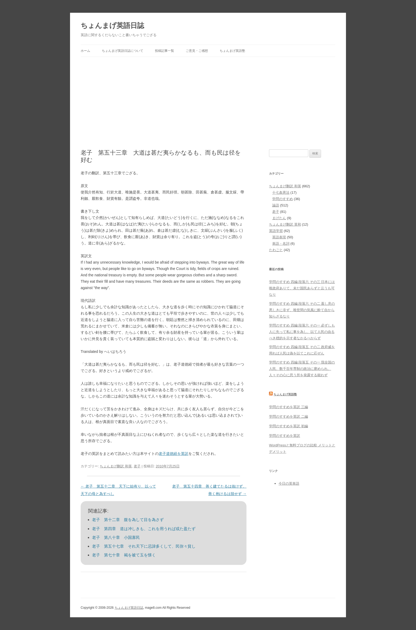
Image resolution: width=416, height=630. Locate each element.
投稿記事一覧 (164, 51)
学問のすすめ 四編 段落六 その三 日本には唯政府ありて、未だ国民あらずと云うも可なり (302, 288)
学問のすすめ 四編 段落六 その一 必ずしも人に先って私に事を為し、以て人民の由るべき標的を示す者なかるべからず (302, 331)
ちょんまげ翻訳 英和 (285, 224)
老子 (137, 466)
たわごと (276, 250)
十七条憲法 (280, 193)
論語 (275, 205)
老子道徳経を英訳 (173, 453)
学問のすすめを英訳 (284, 436)
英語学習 (276, 231)
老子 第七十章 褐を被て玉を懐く (124, 555)
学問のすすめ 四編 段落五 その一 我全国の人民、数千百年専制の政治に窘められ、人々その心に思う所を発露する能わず (302, 368)
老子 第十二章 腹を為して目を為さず (128, 519)
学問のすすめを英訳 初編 (288, 426)
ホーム (85, 51)
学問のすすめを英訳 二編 (288, 416)
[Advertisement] (208, 103)
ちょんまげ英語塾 (232, 51)
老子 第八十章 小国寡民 (116, 537)
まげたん (279, 218)
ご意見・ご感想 (197, 51)
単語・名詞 (280, 244)
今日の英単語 (289, 483)
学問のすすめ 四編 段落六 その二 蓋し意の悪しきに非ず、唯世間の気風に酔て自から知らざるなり (302, 310)
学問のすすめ (282, 199)
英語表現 (279, 237)
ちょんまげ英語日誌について (122, 51)
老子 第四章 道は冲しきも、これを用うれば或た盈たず (144, 528)
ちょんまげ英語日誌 (112, 25)
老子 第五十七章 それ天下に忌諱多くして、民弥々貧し (144, 546)
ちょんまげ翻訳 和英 (116, 466)
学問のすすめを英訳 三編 (288, 407)
